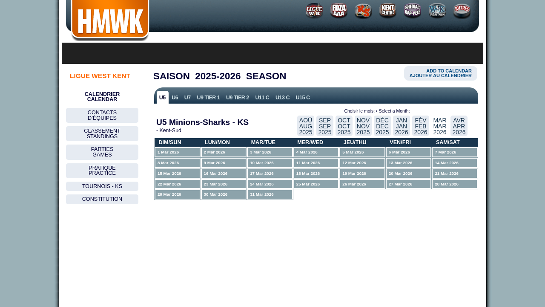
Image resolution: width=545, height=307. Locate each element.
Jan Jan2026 (401, 126)
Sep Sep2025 (324, 126)
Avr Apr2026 (458, 126)
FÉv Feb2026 (420, 126)
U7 (187, 98)
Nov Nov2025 (363, 126)
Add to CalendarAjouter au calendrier (441, 73)
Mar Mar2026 (439, 126)
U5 (162, 98)
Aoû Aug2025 (305, 126)
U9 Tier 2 (237, 98)
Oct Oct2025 (343, 126)
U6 (175, 98)
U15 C (303, 98)
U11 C (262, 98)
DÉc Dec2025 (382, 126)
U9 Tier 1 (208, 98)
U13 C (282, 98)
